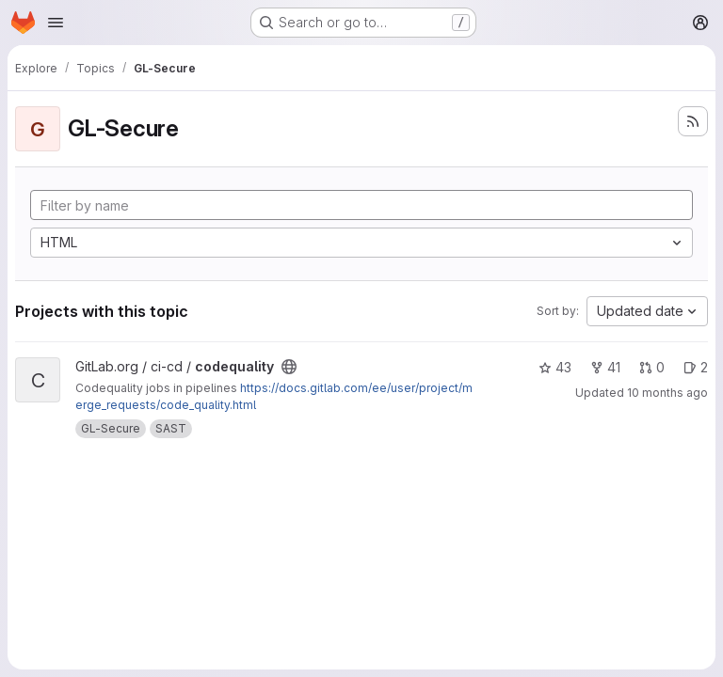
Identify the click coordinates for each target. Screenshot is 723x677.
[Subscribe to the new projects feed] (693, 121)
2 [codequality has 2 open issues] (695, 367)
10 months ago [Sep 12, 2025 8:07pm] (667, 393)
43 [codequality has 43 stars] (554, 367)
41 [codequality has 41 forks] (605, 367)
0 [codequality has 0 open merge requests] (652, 367)
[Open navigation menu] (55, 23)
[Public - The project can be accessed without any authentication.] (289, 366)
